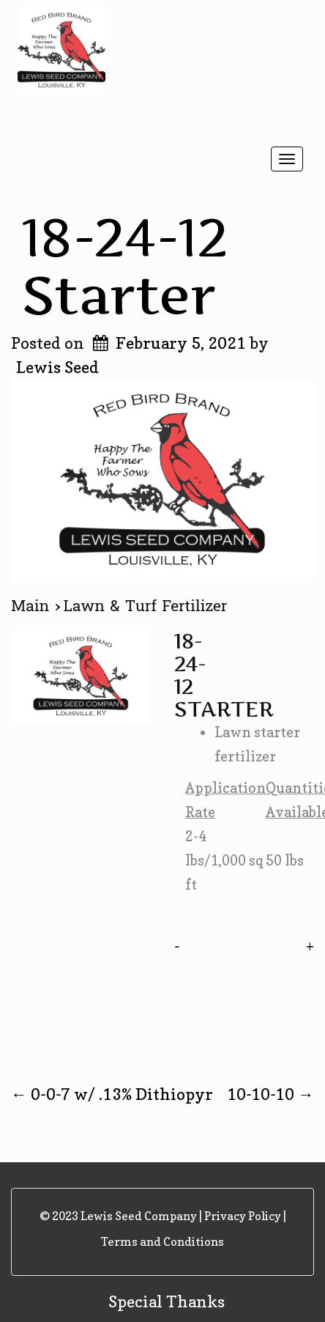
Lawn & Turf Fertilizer (146, 606)
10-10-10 (270, 1094)
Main (33, 606)
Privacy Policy (242, 1215)
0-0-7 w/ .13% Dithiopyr (112, 1094)
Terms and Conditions (162, 1241)
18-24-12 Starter (125, 265)
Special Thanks (166, 1301)
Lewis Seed (57, 367)
